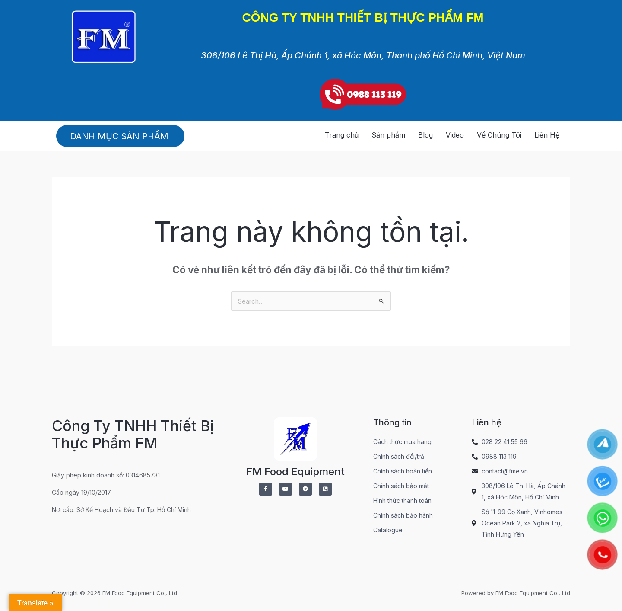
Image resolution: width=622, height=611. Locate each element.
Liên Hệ (546, 135)
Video (455, 135)
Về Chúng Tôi (499, 135)
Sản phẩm (388, 135)
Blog (425, 135)
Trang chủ (342, 135)
